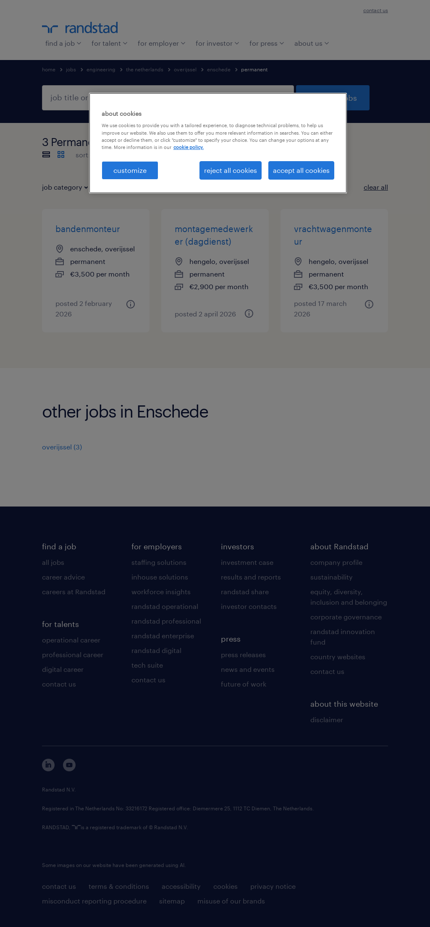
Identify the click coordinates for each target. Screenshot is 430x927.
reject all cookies (230, 170)
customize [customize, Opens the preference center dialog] (130, 170)
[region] (218, 143)
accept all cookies (301, 170)
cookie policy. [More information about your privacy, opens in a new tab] (188, 147)
